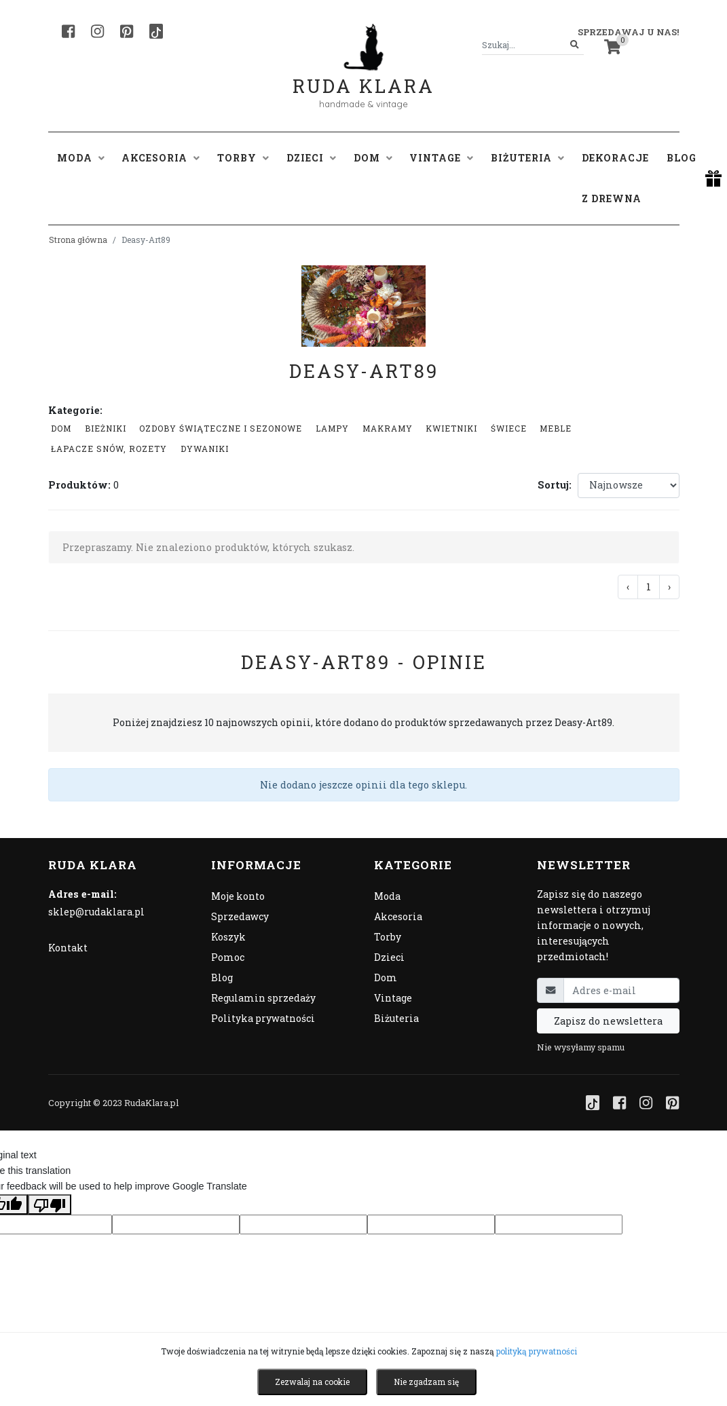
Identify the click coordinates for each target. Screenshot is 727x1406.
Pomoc (227, 957)
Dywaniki (205, 448)
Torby (387, 936)
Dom (61, 428)
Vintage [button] (441, 157)
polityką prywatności (536, 1351)
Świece (509, 428)
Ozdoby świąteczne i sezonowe (220, 428)
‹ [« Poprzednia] (628, 586)
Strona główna (78, 239)
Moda (387, 896)
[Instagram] (97, 31)
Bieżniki (105, 428)
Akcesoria (398, 916)
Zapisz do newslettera (608, 1020)
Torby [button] (243, 157)
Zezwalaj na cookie (312, 1381)
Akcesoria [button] (161, 157)
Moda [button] (81, 157)
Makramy (387, 428)
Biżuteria (396, 1018)
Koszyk (228, 936)
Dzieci (389, 957)
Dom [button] (373, 157)
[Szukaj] (574, 45)
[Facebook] (68, 31)
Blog (681, 157)
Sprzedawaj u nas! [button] (628, 32)
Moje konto (238, 896)
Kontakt (68, 947)
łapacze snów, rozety (109, 448)
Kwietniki (451, 428)
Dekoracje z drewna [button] (615, 178)
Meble (556, 428)
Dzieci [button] (311, 157)
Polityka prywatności (263, 1018)
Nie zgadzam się (426, 1381)
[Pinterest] (126, 31)
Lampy (332, 428)
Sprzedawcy (240, 916)
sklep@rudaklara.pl (96, 911)
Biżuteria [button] (527, 157)
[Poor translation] (49, 1204)
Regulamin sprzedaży (263, 997)
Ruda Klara (363, 75)
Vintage (393, 997)
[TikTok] (156, 31)
